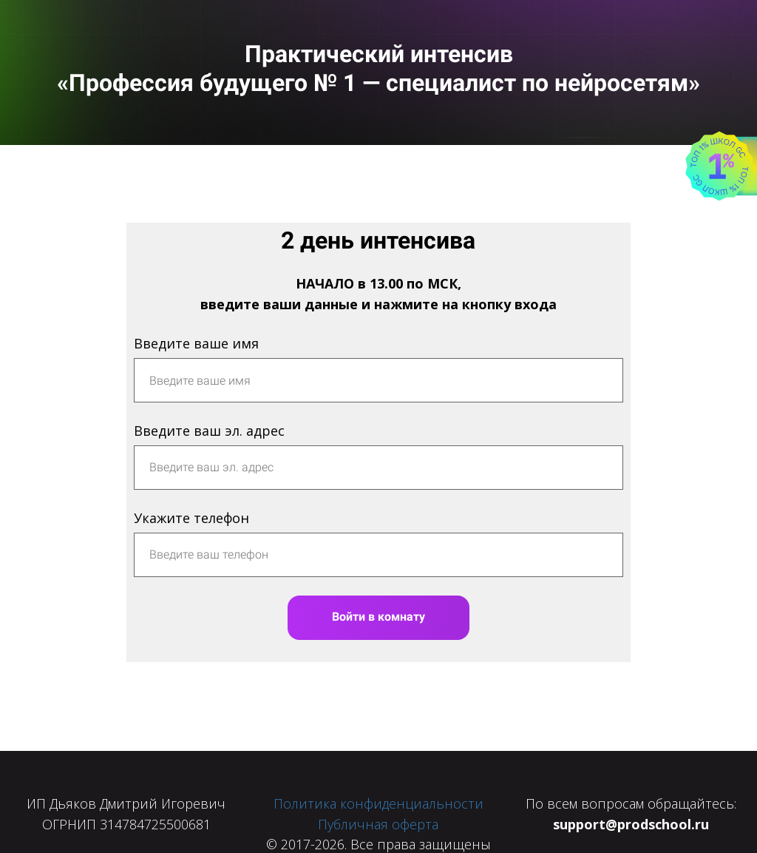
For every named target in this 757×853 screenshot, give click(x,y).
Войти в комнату (378, 617)
